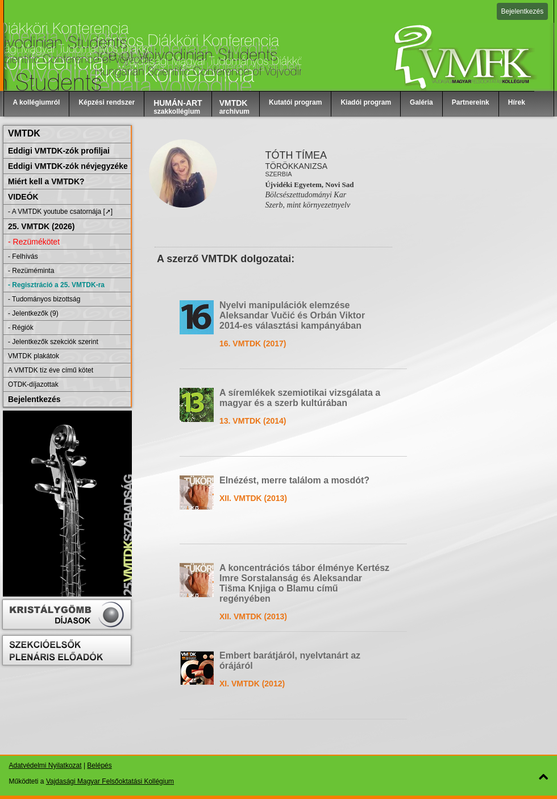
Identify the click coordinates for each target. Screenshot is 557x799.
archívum (234, 106)
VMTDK (24, 133)
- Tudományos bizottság (44, 299)
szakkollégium (177, 106)
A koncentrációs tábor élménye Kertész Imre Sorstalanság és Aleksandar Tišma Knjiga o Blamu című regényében (304, 583)
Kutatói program (295, 102)
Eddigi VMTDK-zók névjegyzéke (68, 166)
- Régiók (21, 328)
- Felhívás (23, 256)
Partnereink (470, 102)
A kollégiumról (36, 102)
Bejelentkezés (522, 11)
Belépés (99, 765)
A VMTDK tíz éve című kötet (50, 370)
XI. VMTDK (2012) (252, 683)
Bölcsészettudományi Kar (305, 195)
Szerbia (278, 174)
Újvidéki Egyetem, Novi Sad (309, 184)
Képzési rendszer (106, 102)
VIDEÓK (23, 196)
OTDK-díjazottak (33, 384)
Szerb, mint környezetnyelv (307, 205)
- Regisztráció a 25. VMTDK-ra (56, 285)
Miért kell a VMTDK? (46, 181)
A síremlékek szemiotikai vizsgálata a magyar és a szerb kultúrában (299, 398)
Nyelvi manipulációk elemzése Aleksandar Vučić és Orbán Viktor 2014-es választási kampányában (292, 315)
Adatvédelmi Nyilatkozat (45, 765)
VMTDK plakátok (33, 356)
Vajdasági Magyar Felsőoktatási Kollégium (110, 781)
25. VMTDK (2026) (41, 226)
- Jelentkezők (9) (33, 313)
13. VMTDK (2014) (252, 420)
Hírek (516, 102)
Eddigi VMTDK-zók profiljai (59, 150)
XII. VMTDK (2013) (253, 498)
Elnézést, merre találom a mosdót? (294, 480)
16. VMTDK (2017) (252, 343)
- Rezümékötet (34, 241)
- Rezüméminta (31, 271)
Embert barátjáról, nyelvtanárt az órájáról (289, 660)
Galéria (421, 102)
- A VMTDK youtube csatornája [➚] (60, 212)
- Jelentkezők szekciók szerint (53, 342)
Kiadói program (365, 102)
